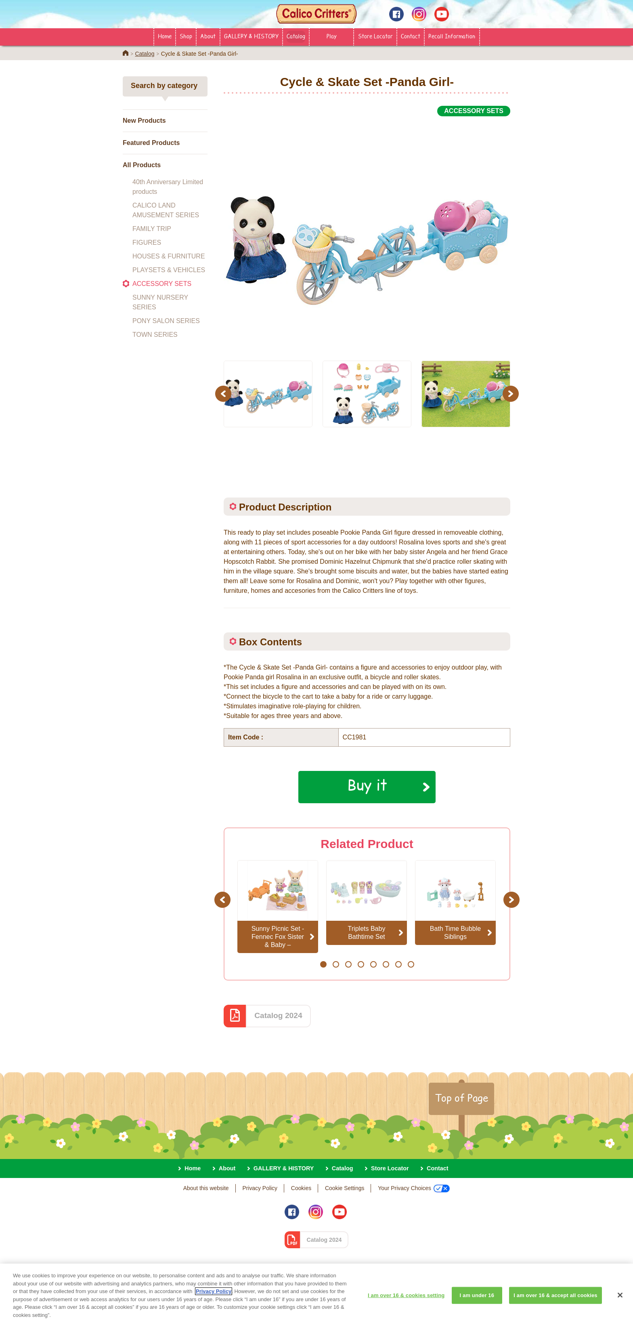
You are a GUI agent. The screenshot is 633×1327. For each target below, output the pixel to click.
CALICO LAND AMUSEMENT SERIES (165, 210)
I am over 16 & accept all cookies (555, 1301)
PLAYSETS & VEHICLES (168, 270)
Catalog (296, 36)
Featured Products (151, 142)
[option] (367, 234)
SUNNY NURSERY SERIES (160, 302)
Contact (410, 36)
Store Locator (375, 36)
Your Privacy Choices (414, 1188)
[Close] (620, 1301)
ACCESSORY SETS (161, 283)
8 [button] (410, 964)
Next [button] (511, 393)
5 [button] (373, 964)
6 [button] (385, 964)
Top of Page (461, 1097)
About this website (206, 1188)
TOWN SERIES (155, 334)
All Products (142, 165)
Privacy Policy (259, 1188)
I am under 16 (477, 1301)
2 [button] (335, 964)
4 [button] (360, 964)
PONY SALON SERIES (166, 320)
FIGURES (146, 242)
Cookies (301, 1188)
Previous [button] (224, 393)
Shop (186, 36)
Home (165, 36)
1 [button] (323, 964)
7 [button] (398, 964)
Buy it (367, 784)
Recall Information (451, 36)
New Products (144, 120)
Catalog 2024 (278, 1015)
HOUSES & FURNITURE (168, 256)
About (208, 36)
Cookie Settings (344, 1188)
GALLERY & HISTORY (251, 36)
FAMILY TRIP (151, 228)
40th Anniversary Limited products (167, 186)
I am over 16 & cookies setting (406, 1301)
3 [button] (348, 964)
